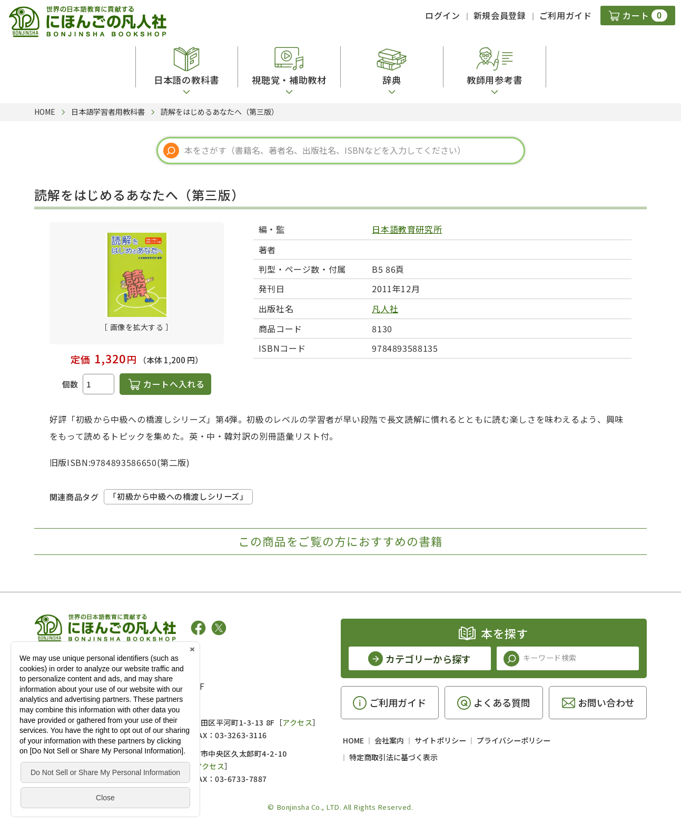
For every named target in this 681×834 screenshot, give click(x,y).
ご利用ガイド (565, 15)
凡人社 (385, 308)
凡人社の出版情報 (78, 660)
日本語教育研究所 (407, 229)
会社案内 (389, 740)
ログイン (442, 15)
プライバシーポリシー (513, 740)
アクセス (297, 722)
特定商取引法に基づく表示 (393, 757)
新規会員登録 (499, 15)
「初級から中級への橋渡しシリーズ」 (178, 496)
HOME (353, 740)
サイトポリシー (440, 740)
